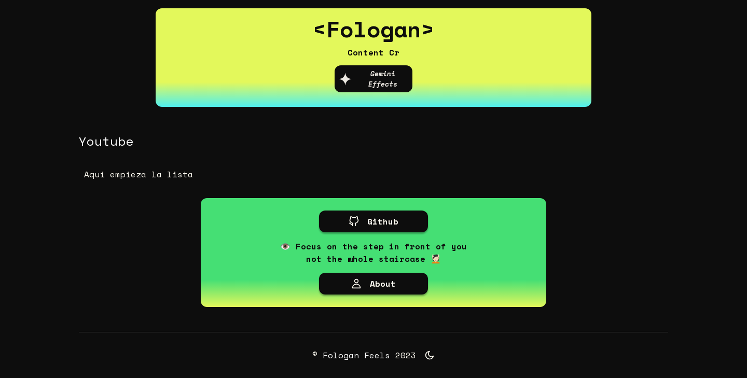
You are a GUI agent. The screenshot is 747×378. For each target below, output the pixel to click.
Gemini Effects (367, 78)
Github (373, 221)
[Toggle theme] (429, 355)
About (373, 283)
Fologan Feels (356, 355)
